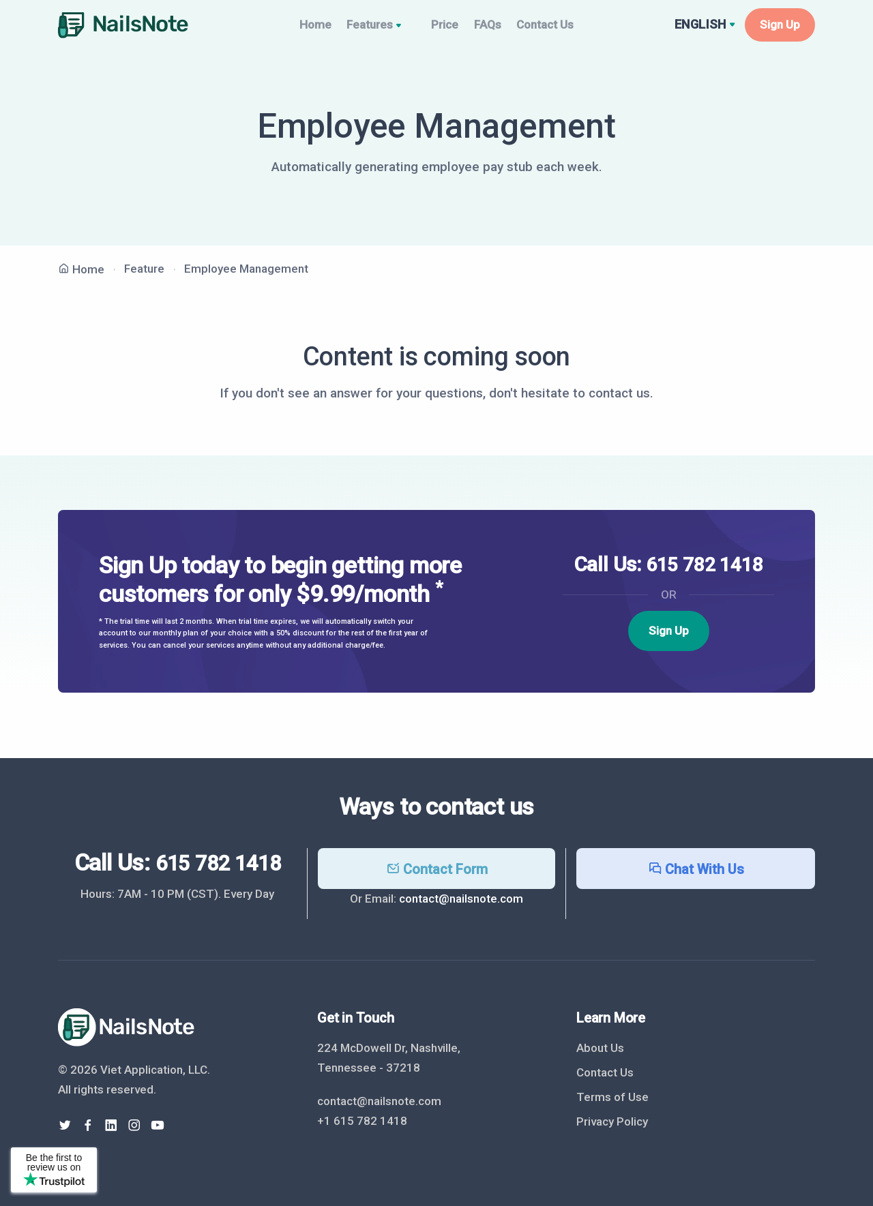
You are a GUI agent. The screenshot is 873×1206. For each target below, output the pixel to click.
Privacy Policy (612, 1121)
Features (371, 31)
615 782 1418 (704, 575)
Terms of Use (612, 1097)
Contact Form (437, 869)
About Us (600, 1048)
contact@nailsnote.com (461, 898)
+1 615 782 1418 (362, 1121)
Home (299, 30)
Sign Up (780, 30)
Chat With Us (696, 869)
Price (437, 30)
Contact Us (561, 30)
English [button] (702, 30)
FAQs (491, 30)
